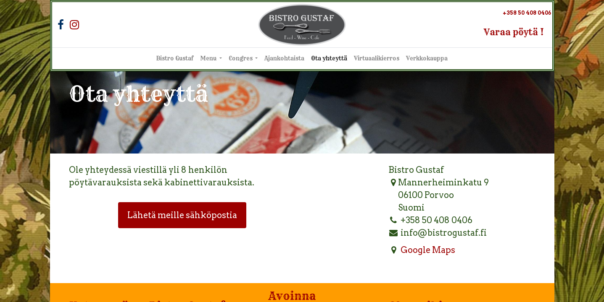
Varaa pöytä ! (514, 32)
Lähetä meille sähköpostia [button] (182, 215)
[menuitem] (175, 58)
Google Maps (428, 250)
